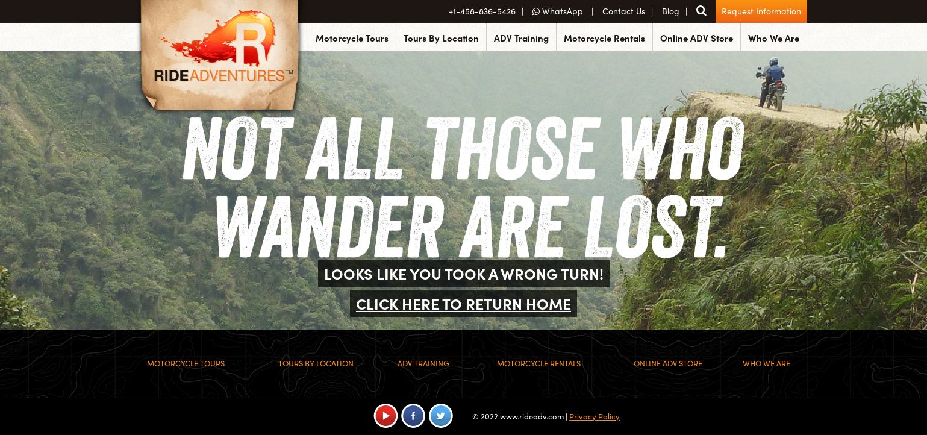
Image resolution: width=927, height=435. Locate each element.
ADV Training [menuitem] (521, 37)
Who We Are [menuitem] (773, 37)
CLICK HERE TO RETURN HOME (463, 303)
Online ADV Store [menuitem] (696, 37)
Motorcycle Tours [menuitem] (352, 37)
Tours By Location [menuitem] (441, 37)
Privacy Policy (594, 416)
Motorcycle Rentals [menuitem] (604, 37)
